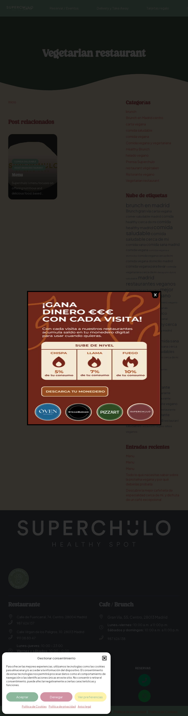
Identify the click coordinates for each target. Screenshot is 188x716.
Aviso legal (84, 706)
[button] (104, 658)
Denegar (56, 697)
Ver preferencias (90, 697)
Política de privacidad (62, 706)
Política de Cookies (34, 706)
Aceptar (22, 697)
